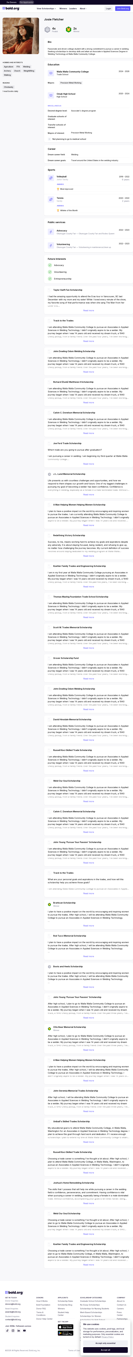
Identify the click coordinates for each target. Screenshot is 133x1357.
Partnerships (122, 1319)
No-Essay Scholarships (90, 1305)
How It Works (42, 1301)
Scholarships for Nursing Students (94, 1308)
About (84, 8)
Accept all (105, 1350)
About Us (121, 1301)
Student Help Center (63, 1313)
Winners (63, 8)
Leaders (73, 8)
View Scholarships (46, 8)
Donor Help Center (44, 1319)
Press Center (120, 1313)
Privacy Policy (108, 1337)
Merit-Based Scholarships (91, 1312)
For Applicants (26, 2)
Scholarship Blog (65, 1305)
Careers (120, 1308)
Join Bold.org (123, 8)
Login (108, 8)
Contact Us (121, 1305)
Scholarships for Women (90, 1316)
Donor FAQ (41, 1308)
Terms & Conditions (40, 1313)
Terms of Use (74, 1350)
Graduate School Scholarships (93, 1301)
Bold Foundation (43, 1305)
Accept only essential (105, 1343)
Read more (88, 310)
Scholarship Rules (65, 1301)
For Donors (11, 2)
